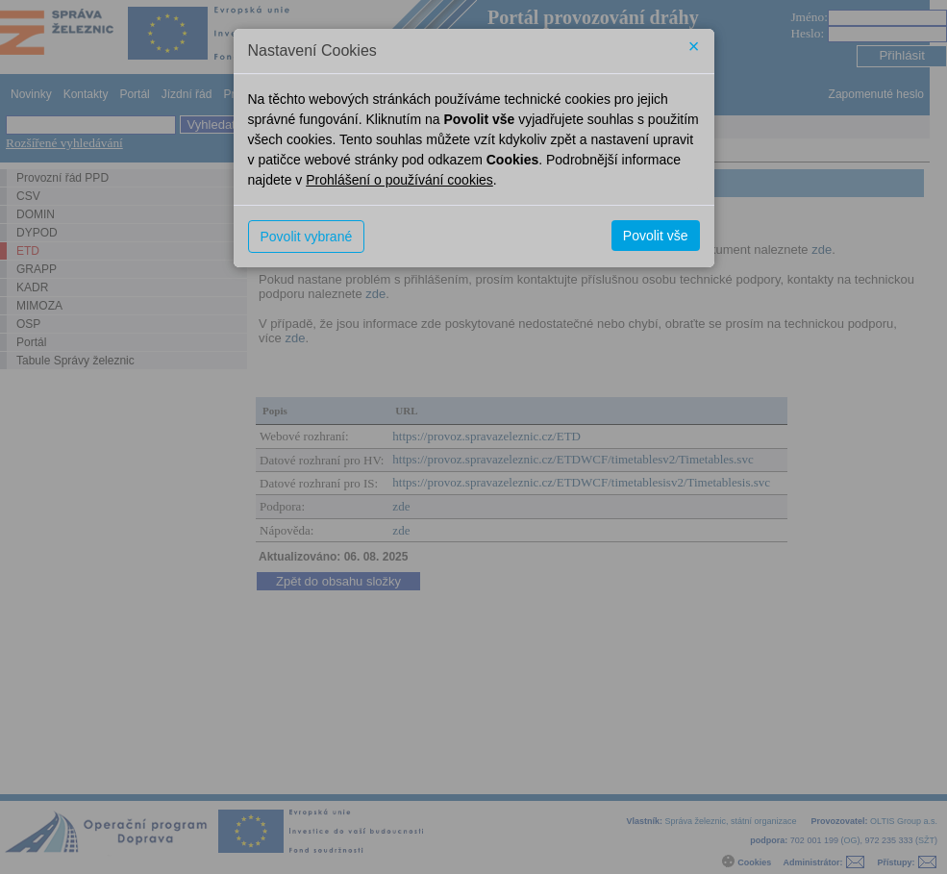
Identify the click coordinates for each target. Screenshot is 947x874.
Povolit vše (655, 235)
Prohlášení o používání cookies (399, 179)
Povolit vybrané (307, 236)
